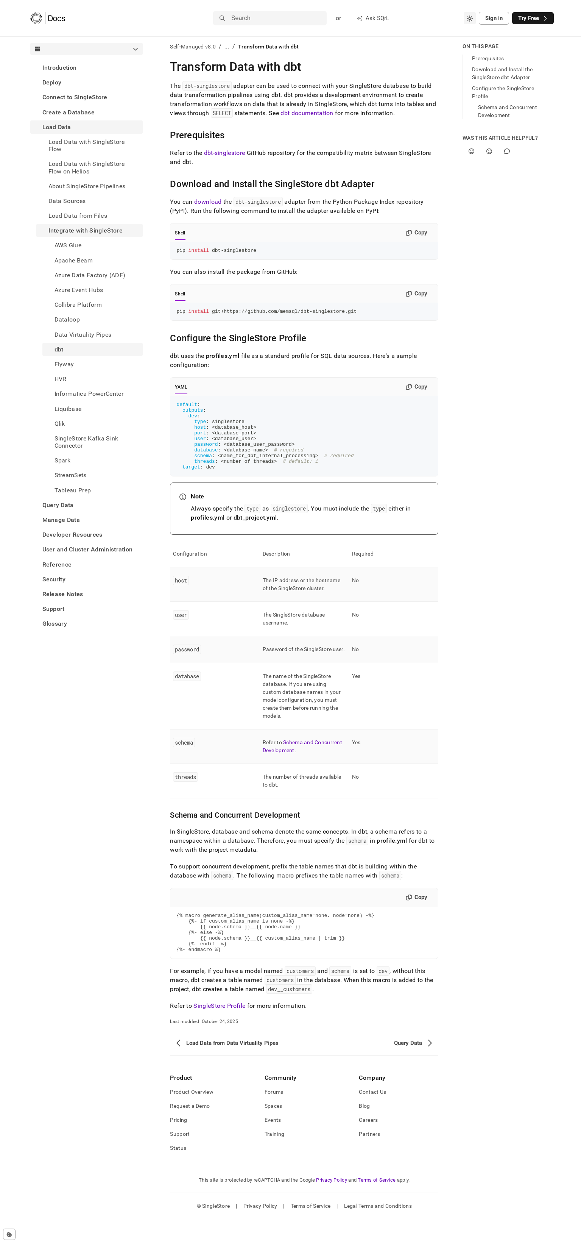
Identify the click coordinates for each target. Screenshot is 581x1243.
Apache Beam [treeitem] (74, 260)
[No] (489, 151)
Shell (180, 233)
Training (274, 1158)
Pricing (178, 1144)
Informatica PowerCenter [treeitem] (89, 393)
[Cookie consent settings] (9, 1234)
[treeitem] (86, 67)
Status (178, 1172)
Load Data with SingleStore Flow (86, 145)
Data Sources (67, 201)
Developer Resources (72, 534)
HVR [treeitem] (61, 379)
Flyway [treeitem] (64, 364)
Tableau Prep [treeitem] (73, 490)
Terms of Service (377, 1204)
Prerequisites (488, 58)
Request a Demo (190, 1130)
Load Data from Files (77, 215)
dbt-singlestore (224, 152)
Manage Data (61, 519)
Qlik (60, 423)
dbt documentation (306, 113)
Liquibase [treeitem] (68, 408)
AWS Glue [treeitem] (68, 245)
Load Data (56, 127)
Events (273, 1144)
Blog (364, 1130)
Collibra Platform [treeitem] (78, 304)
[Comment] (507, 151)
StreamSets (71, 475)
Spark (63, 460)
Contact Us (372, 1116)
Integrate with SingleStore (85, 230)
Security (54, 579)
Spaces (273, 1130)
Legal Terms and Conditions (378, 1230)
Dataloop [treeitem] (67, 319)
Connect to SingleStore (74, 97)
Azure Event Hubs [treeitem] (79, 290)
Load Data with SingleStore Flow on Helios (86, 167)
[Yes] (471, 151)
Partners (369, 1158)
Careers (368, 1144)
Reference (57, 564)
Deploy (52, 82)
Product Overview (191, 1116)
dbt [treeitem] (59, 349)
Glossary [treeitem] (54, 623)
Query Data (58, 505)
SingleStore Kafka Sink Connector (86, 442)
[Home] (47, 18)
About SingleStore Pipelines (87, 186)
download (208, 201)
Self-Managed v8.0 (193, 47)
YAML (181, 389)
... (226, 47)
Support (53, 608)
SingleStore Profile (219, 1029)
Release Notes (62, 594)
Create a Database (68, 112)
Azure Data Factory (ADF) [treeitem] (90, 275)
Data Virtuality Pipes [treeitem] (83, 334)
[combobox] (470, 18)
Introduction (59, 67)
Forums (274, 1116)
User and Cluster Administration (87, 549)
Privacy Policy (331, 1204)
